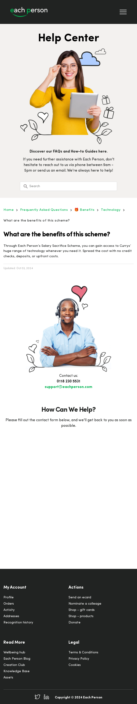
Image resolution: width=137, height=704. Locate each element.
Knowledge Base (16, 671)
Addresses (11, 616)
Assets (8, 677)
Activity (9, 610)
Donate (74, 622)
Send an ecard (79, 597)
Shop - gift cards (81, 610)
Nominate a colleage (84, 604)
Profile (8, 597)
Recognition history (18, 622)
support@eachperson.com (68, 387)
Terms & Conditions (83, 652)
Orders (8, 604)
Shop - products (80, 616)
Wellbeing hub (14, 652)
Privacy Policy (78, 659)
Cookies (74, 665)
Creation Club (14, 665)
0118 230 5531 (68, 381)
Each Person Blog (16, 659)
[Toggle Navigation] (123, 12)
